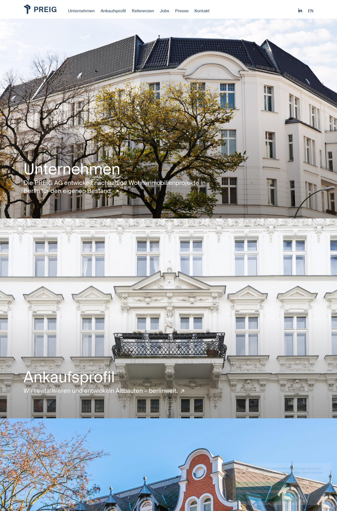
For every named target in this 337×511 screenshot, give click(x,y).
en (310, 10)
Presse (182, 10)
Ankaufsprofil (113, 10)
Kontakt (202, 10)
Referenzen (143, 10)
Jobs (164, 10)
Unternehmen (81, 10)
